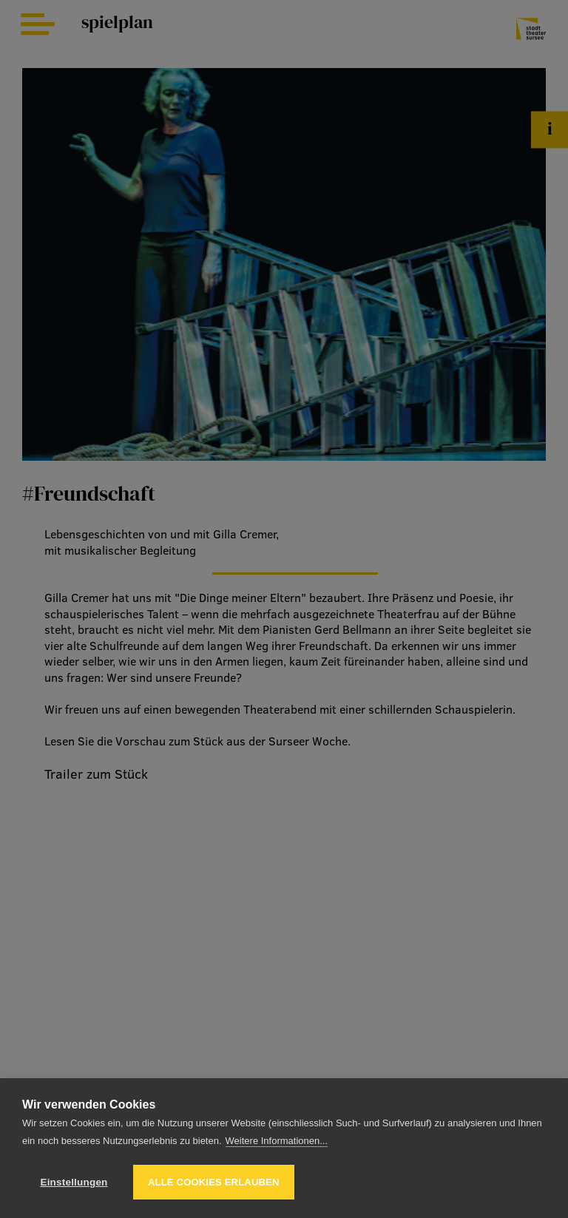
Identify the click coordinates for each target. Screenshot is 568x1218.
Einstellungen (73, 1182)
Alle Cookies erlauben (214, 1182)
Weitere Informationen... (277, 1140)
